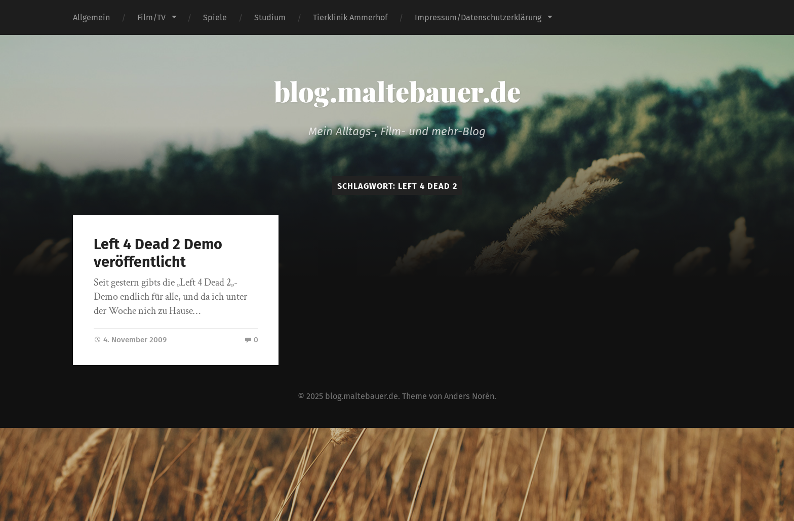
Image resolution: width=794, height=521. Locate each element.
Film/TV (151, 17)
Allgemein (91, 17)
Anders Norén (469, 396)
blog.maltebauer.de (397, 91)
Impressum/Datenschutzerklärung (478, 17)
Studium (270, 17)
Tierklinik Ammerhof (350, 17)
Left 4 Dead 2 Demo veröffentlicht (158, 253)
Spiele (215, 17)
